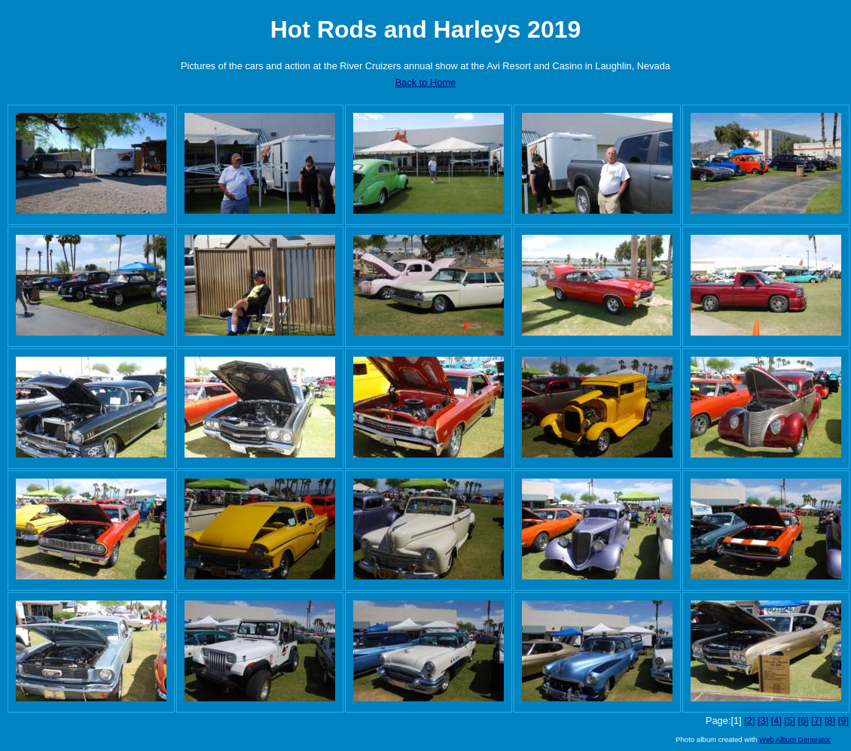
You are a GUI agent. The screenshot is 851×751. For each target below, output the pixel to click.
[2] (749, 720)
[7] (816, 720)
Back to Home (425, 82)
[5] (790, 720)
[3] (763, 720)
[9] (843, 720)
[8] (830, 720)
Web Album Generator (795, 739)
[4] (776, 720)
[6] (803, 720)
